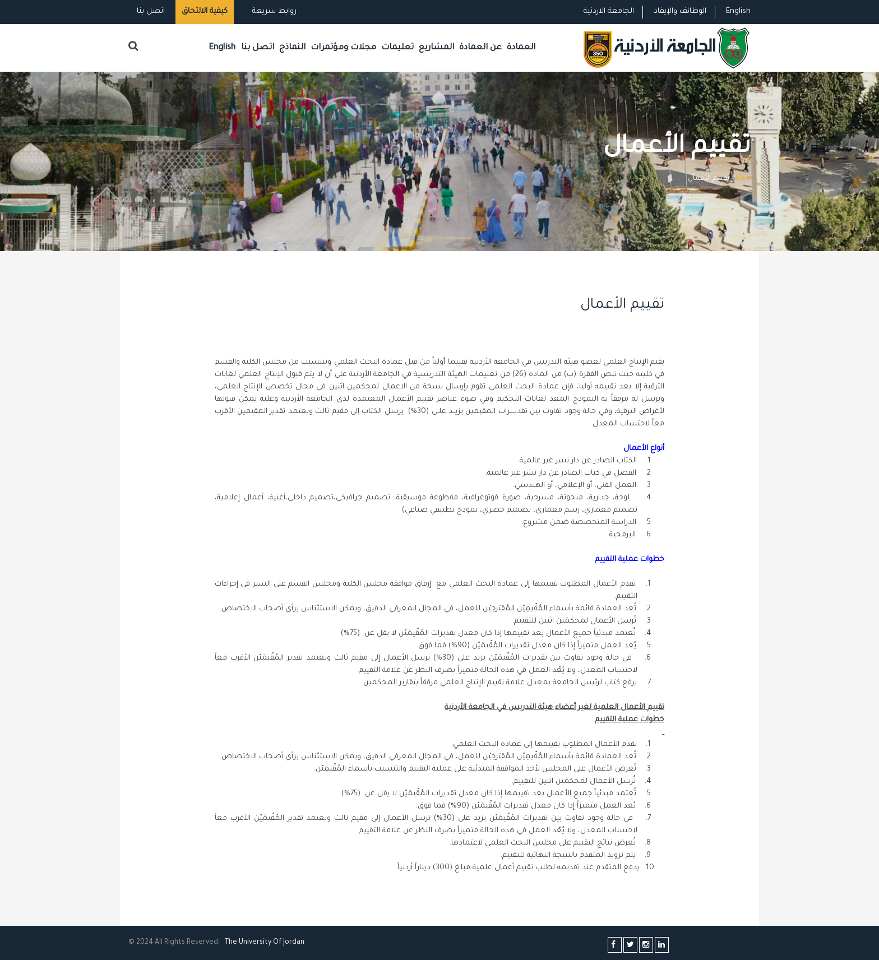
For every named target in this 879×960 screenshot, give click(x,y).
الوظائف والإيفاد (680, 11)
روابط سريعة (273, 11)
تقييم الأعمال (618, 305)
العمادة (521, 48)
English (738, 11)
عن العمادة (480, 48)
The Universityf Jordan (264, 943)
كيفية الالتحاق (205, 11)
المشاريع (436, 48)
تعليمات (397, 48)
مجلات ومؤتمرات (343, 48)
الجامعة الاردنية (609, 11)
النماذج (292, 48)
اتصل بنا (151, 11)
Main (743, 179)
